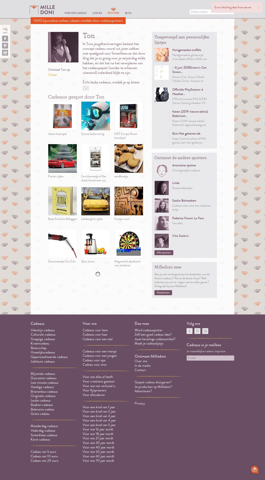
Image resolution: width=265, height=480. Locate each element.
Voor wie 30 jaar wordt (98, 442)
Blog (128, 13)
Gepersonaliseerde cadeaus (49, 356)
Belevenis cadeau (42, 409)
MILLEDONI (42, 9)
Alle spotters (164, 253)
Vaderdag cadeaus (43, 430)
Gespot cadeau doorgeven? (153, 382)
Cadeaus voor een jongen (100, 355)
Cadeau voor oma (94, 364)
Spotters (113, 13)
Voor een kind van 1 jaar (99, 407)
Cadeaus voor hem (95, 330)
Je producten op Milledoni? (153, 386)
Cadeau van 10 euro (44, 456)
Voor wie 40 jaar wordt (98, 447)
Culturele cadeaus (43, 334)
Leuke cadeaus (41, 400)
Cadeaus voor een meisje (100, 351)
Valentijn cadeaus (43, 330)
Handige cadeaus (42, 387)
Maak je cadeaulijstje (149, 343)
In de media (143, 365)
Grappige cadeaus (43, 339)
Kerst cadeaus (40, 439)
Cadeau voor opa (94, 360)
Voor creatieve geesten (99, 381)
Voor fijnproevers (94, 390)
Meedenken (163, 293)
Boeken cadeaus (42, 404)
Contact (140, 370)
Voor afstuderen (94, 394)
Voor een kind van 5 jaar (99, 425)
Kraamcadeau (40, 343)
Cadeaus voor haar (95, 334)
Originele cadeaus (43, 395)
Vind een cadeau (75, 13)
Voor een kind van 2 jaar (99, 411)
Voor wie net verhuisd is (99, 386)
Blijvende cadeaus (43, 373)
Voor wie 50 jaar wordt (98, 451)
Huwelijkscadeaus (43, 352)
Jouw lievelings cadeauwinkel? (155, 339)
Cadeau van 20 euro (44, 460)
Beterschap (38, 348)
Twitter (52, 75)
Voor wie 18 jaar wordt (98, 433)
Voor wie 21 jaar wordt (98, 438)
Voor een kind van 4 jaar (99, 420)
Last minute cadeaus (44, 382)
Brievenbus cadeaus (44, 391)
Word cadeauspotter (149, 330)
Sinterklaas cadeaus (44, 435)
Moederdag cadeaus (44, 426)
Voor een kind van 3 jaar (99, 416)
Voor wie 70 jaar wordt (98, 460)
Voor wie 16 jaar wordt (98, 429)
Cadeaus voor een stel (98, 339)
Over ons (141, 361)
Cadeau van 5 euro (43, 451)
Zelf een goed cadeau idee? (153, 334)
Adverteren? (143, 391)
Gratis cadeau (40, 413)
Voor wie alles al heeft (98, 376)
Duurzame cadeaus (44, 378)
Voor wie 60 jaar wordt (98, 456)
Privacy (140, 403)
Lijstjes (97, 13)
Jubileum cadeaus (43, 361)
